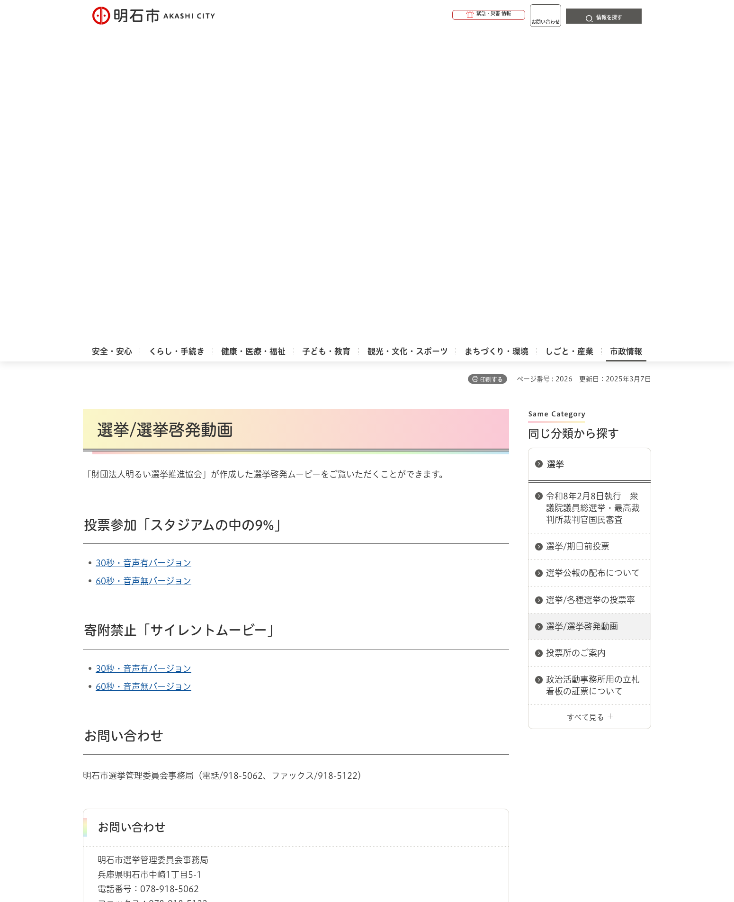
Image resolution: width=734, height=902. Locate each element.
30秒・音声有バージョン (143, 250)
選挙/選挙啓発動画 (582, 313)
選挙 (555, 151)
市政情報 (123, 677)
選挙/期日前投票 (577, 233)
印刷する (491, 67)
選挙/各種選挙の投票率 (590, 287)
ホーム (92, 677)
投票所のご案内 (576, 340)
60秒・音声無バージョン (143, 268)
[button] (452, 15)
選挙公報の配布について (593, 260)
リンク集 (519, 711)
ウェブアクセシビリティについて (292, 711)
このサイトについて (161, 711)
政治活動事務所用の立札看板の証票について (593, 372)
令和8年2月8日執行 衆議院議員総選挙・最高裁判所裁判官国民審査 (593, 195)
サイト (587, 711)
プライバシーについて (426, 711)
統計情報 (395, 854)
